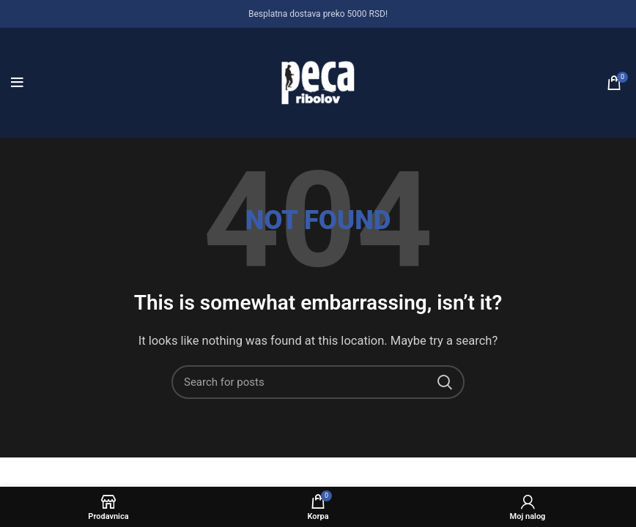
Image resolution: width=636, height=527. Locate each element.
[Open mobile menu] (17, 82)
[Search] (318, 382)
